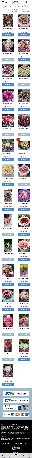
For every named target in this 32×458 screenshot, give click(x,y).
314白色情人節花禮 (24, 353)
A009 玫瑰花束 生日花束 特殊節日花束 (12, 129)
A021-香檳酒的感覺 (8, 179)
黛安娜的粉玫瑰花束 (8, 229)
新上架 (20, 11)
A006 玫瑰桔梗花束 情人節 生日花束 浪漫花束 (14, 104)
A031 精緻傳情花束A (24, 179)
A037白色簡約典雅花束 (8, 254)
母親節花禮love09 (24, 328)
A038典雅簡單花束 (24, 254)
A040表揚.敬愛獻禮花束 (24, 278)
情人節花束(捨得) (8, 328)
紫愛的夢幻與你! (8, 204)
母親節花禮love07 (24, 303)
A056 (8, 353)
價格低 (28, 11)
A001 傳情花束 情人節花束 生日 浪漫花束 (13, 29)
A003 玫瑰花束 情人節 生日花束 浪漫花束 (13, 54)
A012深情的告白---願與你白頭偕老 (11, 154)
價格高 (24, 11)
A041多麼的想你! (8, 303)
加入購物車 (8, 34)
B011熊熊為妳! (24, 204)
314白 (8, 378)
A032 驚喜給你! (24, 229)
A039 (8, 278)
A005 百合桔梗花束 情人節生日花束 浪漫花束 (14, 79)
